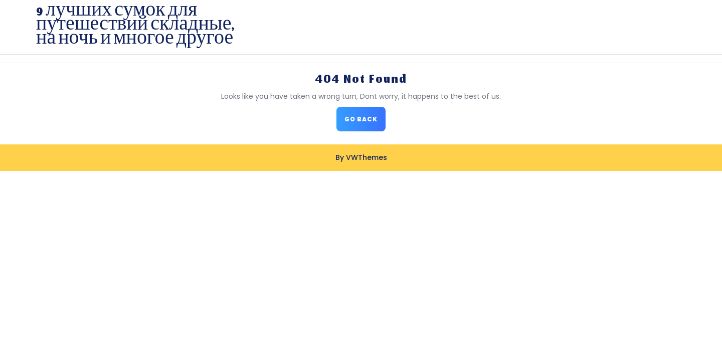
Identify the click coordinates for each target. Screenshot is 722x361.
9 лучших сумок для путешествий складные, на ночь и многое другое (135, 27)
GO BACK (365, 122)
